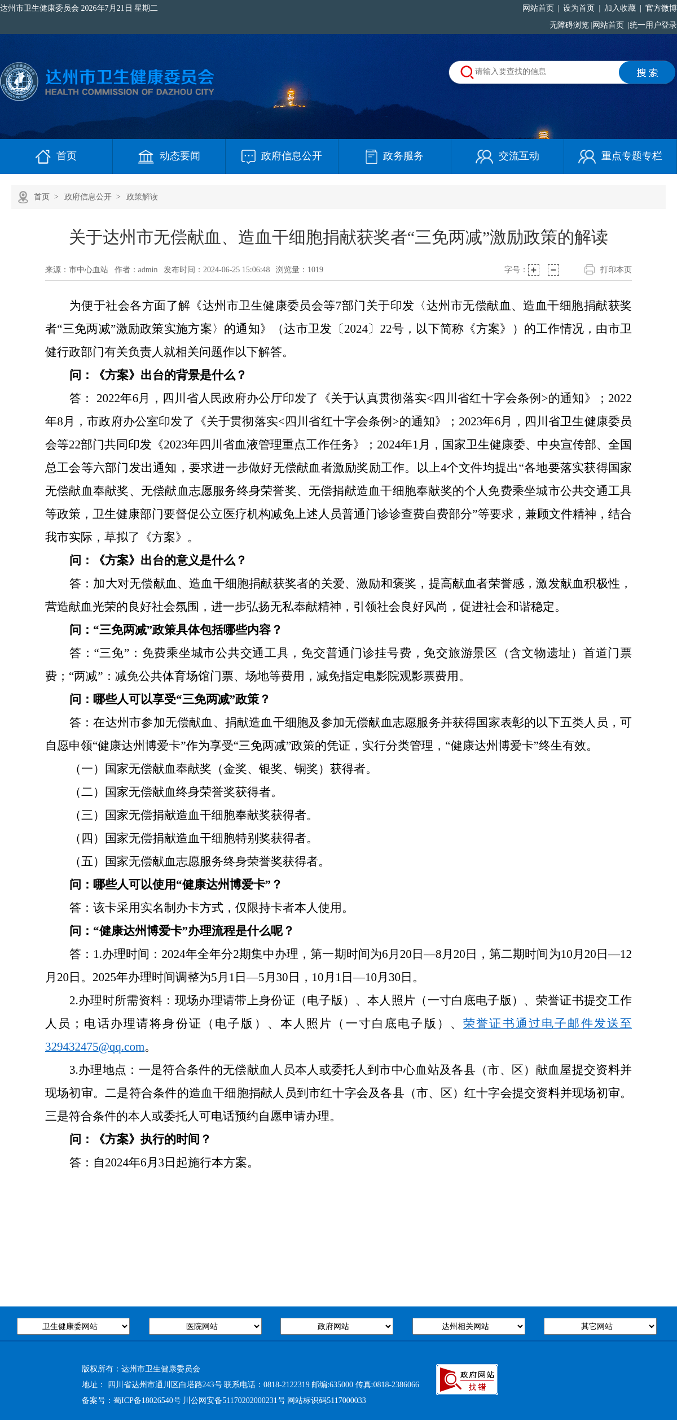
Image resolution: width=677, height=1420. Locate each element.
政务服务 (395, 156)
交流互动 (507, 156)
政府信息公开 (282, 156)
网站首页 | (541, 8)
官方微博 (659, 8)
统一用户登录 (653, 25)
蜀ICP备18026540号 (147, 1400)
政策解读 (142, 197)
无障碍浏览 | (569, 25)
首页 (56, 156)
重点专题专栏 (620, 156)
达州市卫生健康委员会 (39, 8)
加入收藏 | (620, 8)
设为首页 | (579, 8)
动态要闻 (169, 156)
